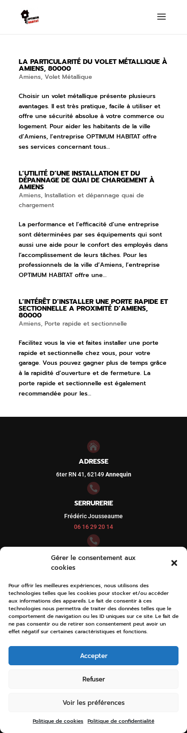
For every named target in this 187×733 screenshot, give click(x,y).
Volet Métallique (68, 76)
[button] (174, 563)
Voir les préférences (93, 702)
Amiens (30, 76)
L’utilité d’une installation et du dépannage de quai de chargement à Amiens (87, 180)
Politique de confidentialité (121, 721)
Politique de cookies (58, 721)
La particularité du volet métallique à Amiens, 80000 (93, 65)
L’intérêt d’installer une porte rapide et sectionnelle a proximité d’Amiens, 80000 (93, 308)
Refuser (93, 679)
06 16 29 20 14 (93, 526)
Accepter (94, 656)
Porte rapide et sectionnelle (86, 323)
